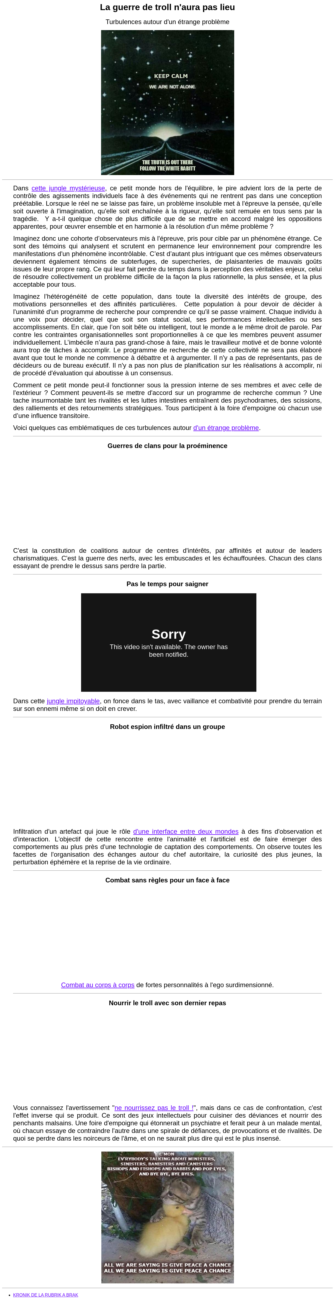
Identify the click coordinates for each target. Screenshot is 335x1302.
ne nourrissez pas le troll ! (153, 1107)
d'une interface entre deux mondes (186, 831)
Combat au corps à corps (97, 985)
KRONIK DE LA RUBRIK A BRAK (45, 1295)
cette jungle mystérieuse (68, 188)
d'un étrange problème (226, 427)
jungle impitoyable (73, 701)
